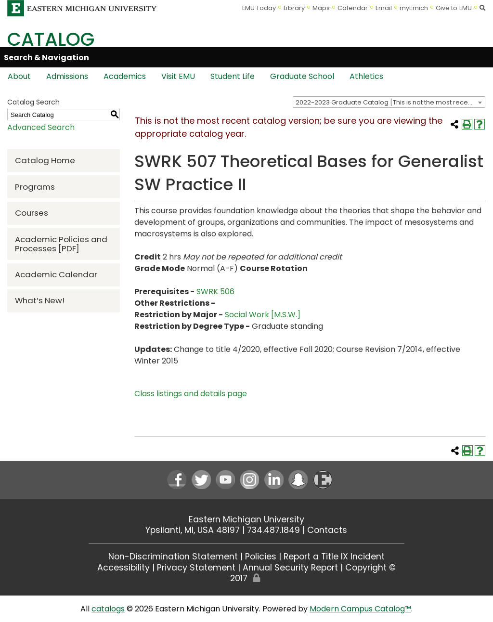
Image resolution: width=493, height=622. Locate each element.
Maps (321, 8)
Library (294, 8)
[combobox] (389, 102)
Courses (31, 213)
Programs (35, 187)
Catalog (50, 39)
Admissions (67, 76)
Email (384, 8)
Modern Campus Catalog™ (360, 608)
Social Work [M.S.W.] (262, 314)
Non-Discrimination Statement (173, 556)
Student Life (232, 76)
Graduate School (302, 76)
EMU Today (259, 8)
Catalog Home (45, 160)
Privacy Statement (196, 567)
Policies (260, 556)
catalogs (108, 608)
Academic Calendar (56, 274)
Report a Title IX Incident (334, 556)
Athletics (366, 76)
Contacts (327, 530)
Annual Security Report (290, 567)
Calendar (352, 8)
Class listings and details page (190, 393)
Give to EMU (454, 8)
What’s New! (40, 300)
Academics (125, 76)
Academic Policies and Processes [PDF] (61, 243)
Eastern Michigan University (246, 519)
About (19, 76)
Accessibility (123, 567)
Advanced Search (41, 127)
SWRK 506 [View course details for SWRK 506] (215, 291)
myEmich (414, 8)
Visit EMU (178, 76)
